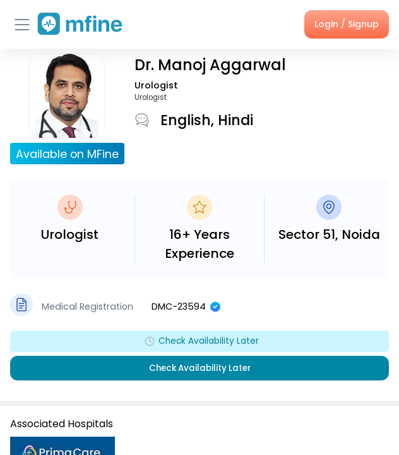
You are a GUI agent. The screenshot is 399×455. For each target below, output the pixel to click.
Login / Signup (346, 24)
